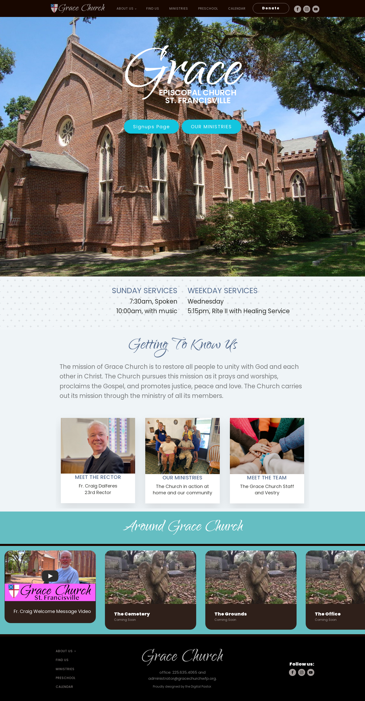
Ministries (178, 8)
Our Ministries (211, 126)
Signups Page (151, 126)
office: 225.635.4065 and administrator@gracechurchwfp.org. (182, 675)
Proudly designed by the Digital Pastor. (182, 686)
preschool (207, 8)
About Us (124, 8)
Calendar (236, 8)
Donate (270, 8)
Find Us (152, 8)
